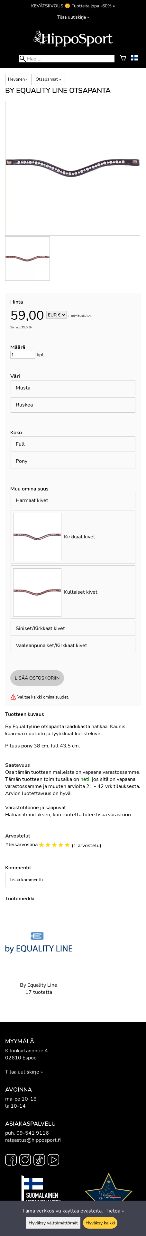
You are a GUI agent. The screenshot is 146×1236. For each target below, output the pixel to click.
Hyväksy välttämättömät (53, 1223)
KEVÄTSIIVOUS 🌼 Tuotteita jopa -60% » (73, 6)
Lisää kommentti (26, 879)
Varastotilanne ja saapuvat (35, 807)
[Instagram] (25, 1160)
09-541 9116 (32, 1133)
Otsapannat (48, 79)
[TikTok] (39, 1160)
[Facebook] (11, 1160)
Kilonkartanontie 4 (26, 1050)
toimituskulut (81, 315)
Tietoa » (114, 1210)
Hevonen (18, 79)
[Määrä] (22, 355)
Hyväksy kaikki (100, 1223)
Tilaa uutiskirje (22, 1072)
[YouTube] (53, 1160)
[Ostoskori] (123, 58)
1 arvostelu (86, 845)
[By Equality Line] (38, 957)
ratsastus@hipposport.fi (33, 1140)
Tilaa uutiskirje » (73, 17)
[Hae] (67, 59)
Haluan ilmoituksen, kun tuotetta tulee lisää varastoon (68, 814)
